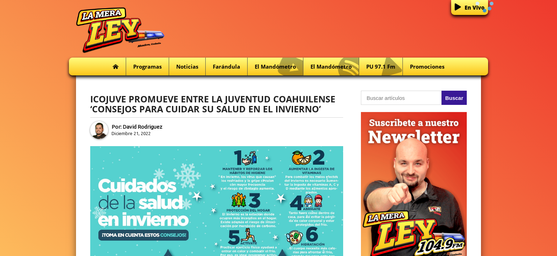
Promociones (427, 66)
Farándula (226, 66)
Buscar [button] (454, 98)
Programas (147, 66)
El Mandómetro (279, 67)
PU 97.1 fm (384, 67)
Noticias (187, 66)
